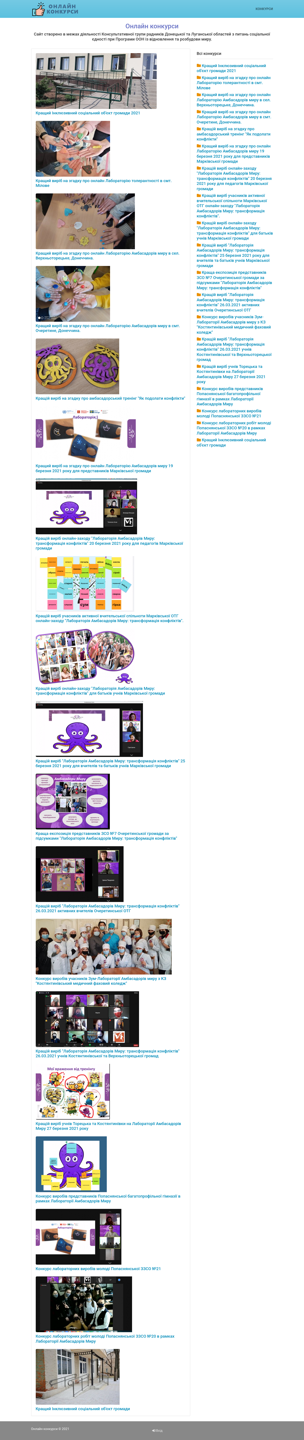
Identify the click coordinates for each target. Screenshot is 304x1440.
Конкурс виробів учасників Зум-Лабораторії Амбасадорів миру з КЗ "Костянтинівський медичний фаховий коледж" (101, 981)
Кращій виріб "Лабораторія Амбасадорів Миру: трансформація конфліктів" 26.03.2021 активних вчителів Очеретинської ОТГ (108, 909)
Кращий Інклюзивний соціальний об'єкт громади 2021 (88, 113)
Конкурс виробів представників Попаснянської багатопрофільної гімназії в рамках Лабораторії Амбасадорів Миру (108, 1199)
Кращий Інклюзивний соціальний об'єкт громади (83, 1408)
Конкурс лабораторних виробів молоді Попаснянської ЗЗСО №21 (98, 1268)
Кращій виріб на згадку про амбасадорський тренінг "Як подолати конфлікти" (110, 398)
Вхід (157, 1431)
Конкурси (264, 9)
